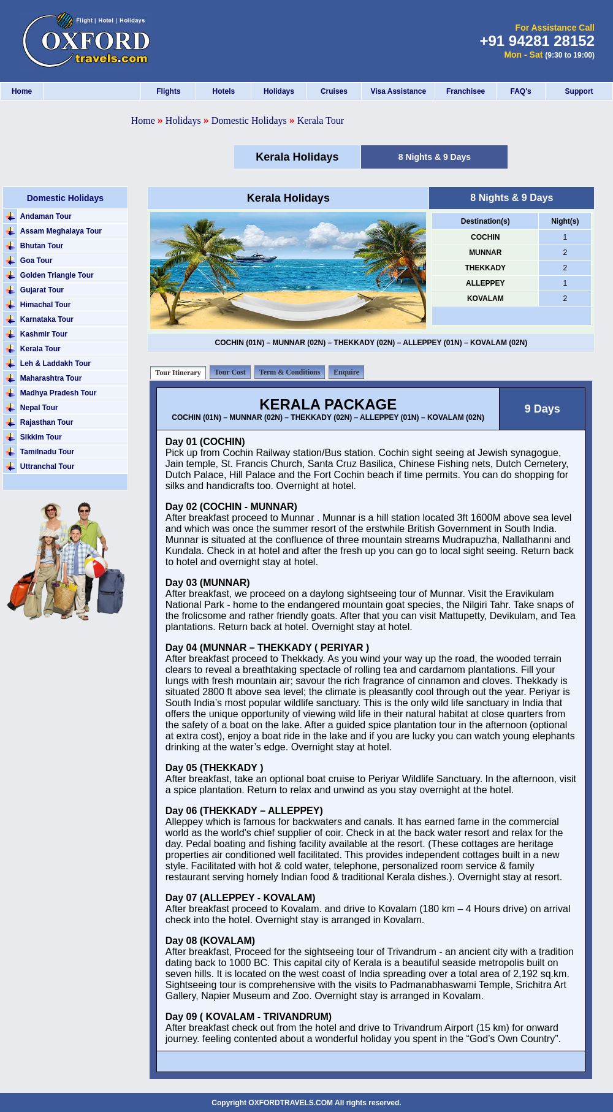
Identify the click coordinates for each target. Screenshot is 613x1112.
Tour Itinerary (177, 372)
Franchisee (465, 91)
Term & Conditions (290, 372)
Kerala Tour (320, 120)
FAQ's (520, 91)
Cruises (334, 91)
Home (22, 91)
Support (579, 91)
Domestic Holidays (250, 120)
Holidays (279, 91)
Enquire (346, 372)
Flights (168, 91)
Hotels (224, 91)
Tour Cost (230, 372)
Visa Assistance (398, 91)
